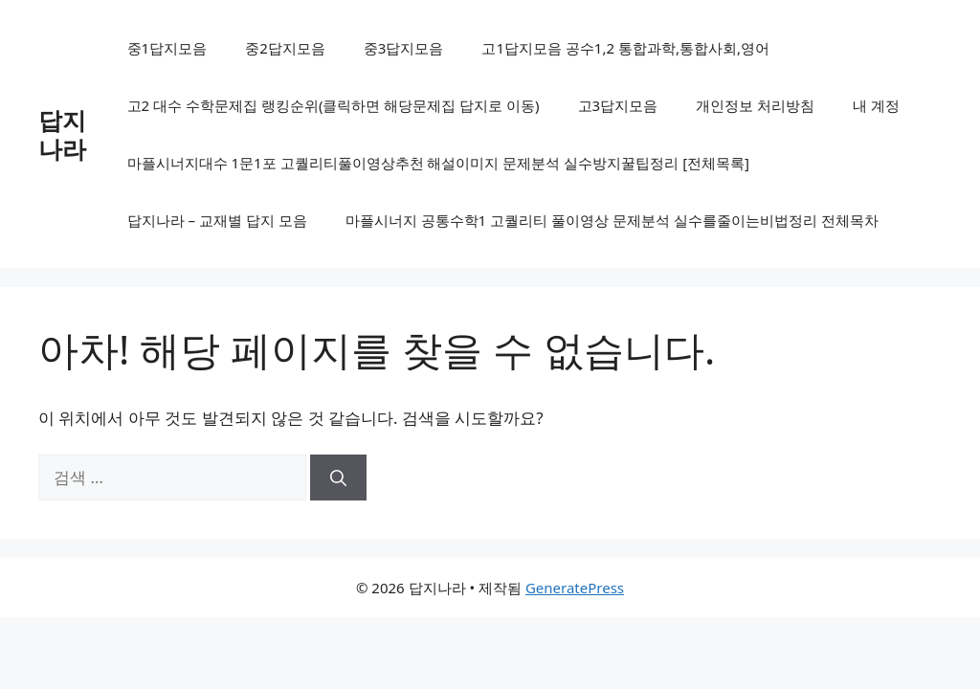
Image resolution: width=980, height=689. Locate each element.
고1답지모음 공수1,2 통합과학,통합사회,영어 (625, 47)
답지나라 (62, 134)
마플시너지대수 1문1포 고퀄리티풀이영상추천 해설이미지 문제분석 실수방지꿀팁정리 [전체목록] (438, 162)
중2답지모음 (285, 47)
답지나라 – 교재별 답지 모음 (217, 220)
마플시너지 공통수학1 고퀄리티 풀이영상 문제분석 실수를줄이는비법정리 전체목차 (612, 220)
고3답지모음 (618, 105)
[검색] (338, 477)
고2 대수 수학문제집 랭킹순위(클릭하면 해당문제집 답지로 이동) (333, 105)
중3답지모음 (404, 47)
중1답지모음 (167, 47)
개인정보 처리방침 (755, 105)
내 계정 (876, 105)
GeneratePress (574, 587)
